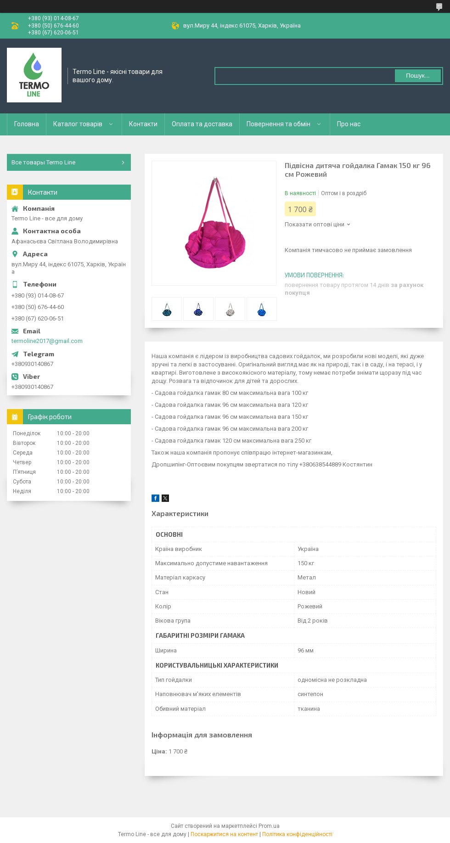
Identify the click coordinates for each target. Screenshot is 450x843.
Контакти (143, 124)
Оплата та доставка (202, 124)
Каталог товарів (77, 124)
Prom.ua (269, 826)
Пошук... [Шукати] (417, 75)
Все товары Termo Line (43, 162)
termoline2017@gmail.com (47, 340)
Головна (26, 124)
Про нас (348, 124)
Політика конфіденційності (297, 834)
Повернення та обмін (278, 124)
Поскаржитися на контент (224, 834)
